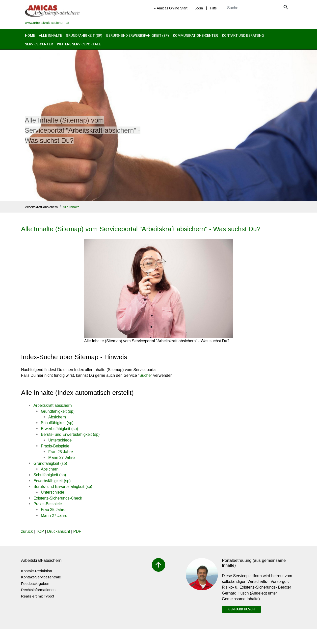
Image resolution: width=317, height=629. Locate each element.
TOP (40, 531)
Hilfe (213, 8)
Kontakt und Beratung (243, 35)
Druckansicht (58, 531)
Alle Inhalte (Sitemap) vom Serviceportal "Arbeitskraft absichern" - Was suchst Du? (141, 229)
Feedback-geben (35, 583)
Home (30, 35)
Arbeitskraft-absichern (41, 207)
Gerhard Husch (241, 609)
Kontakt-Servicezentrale (41, 577)
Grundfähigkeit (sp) (84, 35)
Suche (145, 375)
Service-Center (39, 44)
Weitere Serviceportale (79, 44)
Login (198, 8)
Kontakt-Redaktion (36, 571)
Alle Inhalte (50, 35)
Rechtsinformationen (38, 590)
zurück (27, 531)
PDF (77, 531)
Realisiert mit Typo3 (37, 596)
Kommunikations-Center (195, 35)
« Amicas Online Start (170, 8)
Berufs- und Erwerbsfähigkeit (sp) (137, 35)
